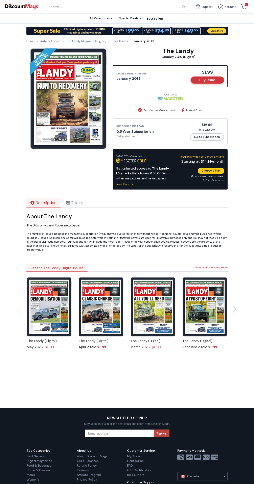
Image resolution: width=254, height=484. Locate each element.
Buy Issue (207, 80)
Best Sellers (35, 456)
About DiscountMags (92, 456)
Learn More (124, 184)
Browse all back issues (211, 267)
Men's (31, 475)
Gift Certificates (139, 470)
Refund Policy (87, 466)
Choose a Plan (211, 170)
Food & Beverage (39, 466)
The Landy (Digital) (42, 341)
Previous (20, 309)
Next (234, 309)
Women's (33, 480)
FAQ (130, 466)
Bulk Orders (135, 475)
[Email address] (119, 433)
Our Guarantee (88, 461)
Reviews (83, 470)
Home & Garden (38, 470)
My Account (136, 456)
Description (43, 202)
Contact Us (135, 461)
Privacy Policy (87, 480)
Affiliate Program (89, 475)
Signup (161, 433)
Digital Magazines (39, 461)
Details (74, 202)
